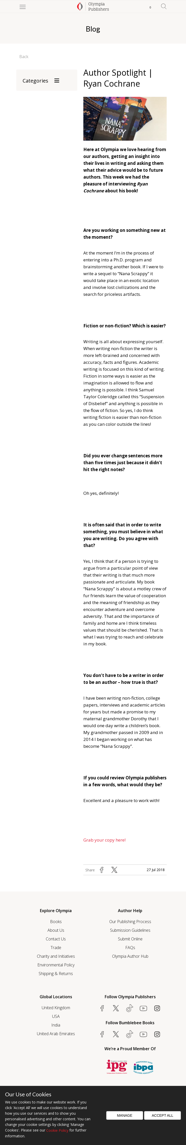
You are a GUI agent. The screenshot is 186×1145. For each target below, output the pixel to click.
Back (23, 56)
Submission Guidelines (130, 930)
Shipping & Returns (56, 973)
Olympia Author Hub (130, 956)
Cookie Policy (57, 1130)
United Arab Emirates (56, 1033)
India (55, 1025)
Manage (124, 1115)
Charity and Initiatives (56, 956)
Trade (56, 947)
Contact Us (56, 939)
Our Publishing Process (130, 921)
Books (56, 921)
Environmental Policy (55, 965)
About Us (56, 930)
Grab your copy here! (105, 840)
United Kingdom (56, 1007)
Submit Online (130, 939)
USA (56, 1016)
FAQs (130, 947)
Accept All (162, 1115)
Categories (35, 80)
